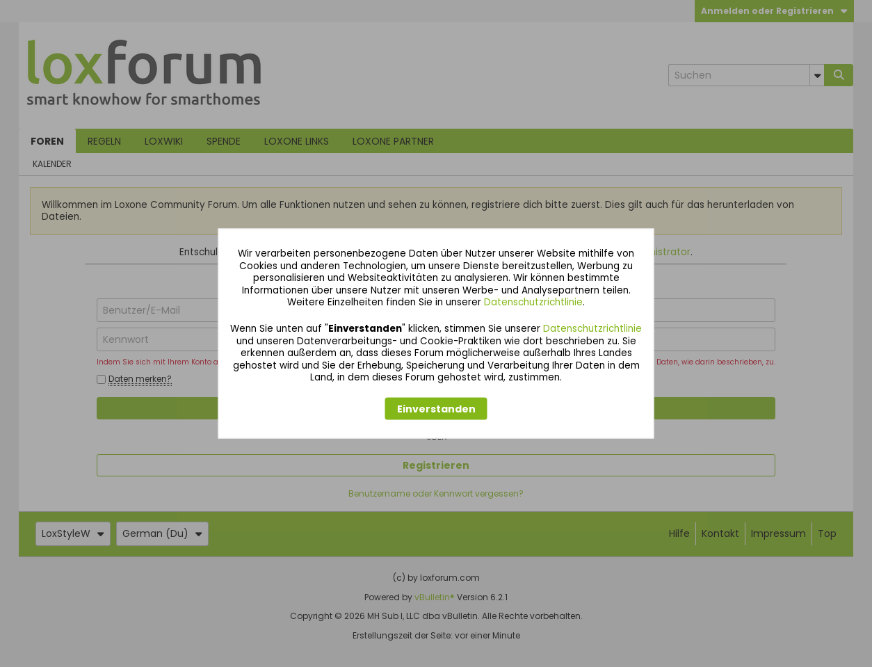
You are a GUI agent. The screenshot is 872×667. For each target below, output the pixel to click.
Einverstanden (436, 408)
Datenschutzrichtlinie (533, 302)
